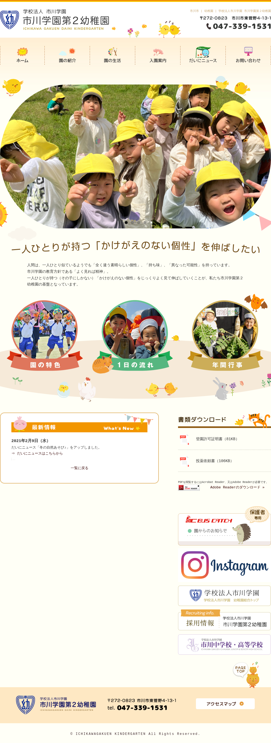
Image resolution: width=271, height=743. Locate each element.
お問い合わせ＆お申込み (248, 55)
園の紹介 (67, 55)
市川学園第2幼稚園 (22, 55)
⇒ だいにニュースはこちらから (37, 453)
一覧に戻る (79, 468)
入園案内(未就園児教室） (157, 55)
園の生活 (112, 55)
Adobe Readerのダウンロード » (237, 487)
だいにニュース (203, 55)
